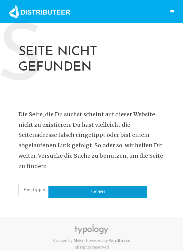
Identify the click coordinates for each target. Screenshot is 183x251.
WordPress (119, 240)
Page (77, 12)
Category (122, 12)
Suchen (131, 190)
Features (151, 12)
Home (56, 12)
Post (96, 12)
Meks (79, 240)
